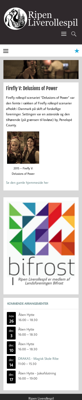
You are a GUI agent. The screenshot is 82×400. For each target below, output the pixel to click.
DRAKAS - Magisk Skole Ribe (38, 358)
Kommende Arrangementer (27, 303)
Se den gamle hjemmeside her (27, 182)
